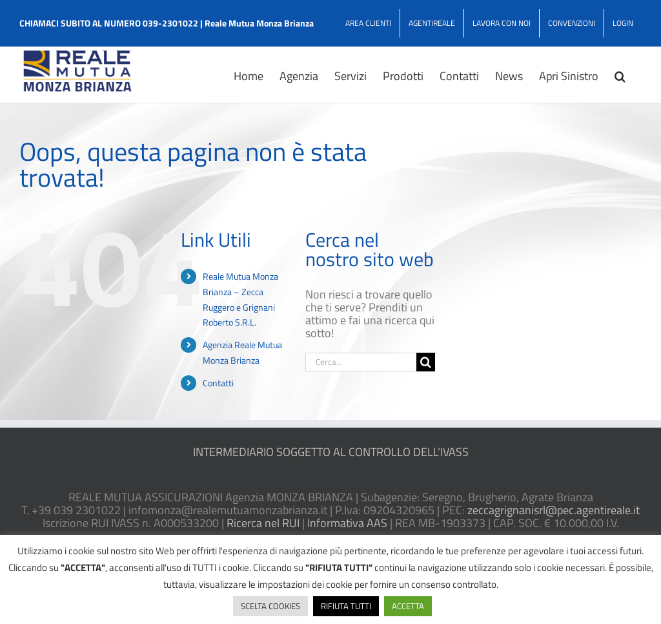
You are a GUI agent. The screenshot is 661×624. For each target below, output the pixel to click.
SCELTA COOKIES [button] (270, 605)
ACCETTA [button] (408, 605)
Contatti (218, 383)
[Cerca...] (360, 362)
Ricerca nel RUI (263, 523)
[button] (620, 75)
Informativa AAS (347, 523)
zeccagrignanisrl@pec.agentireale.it (553, 510)
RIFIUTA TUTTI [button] (346, 605)
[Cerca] (425, 362)
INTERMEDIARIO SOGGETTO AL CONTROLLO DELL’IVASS (331, 452)
